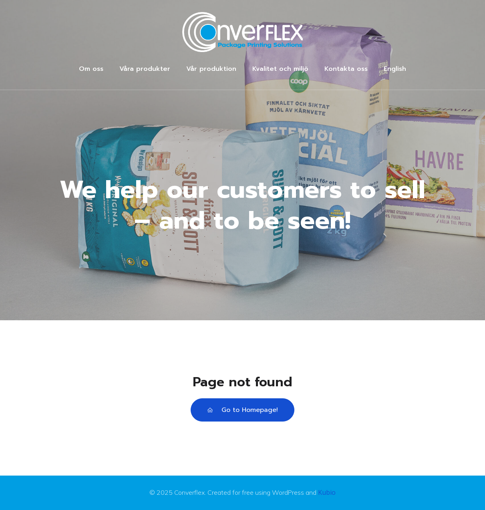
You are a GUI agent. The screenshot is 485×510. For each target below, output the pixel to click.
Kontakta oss (346, 69)
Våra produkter (144, 69)
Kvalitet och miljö (280, 69)
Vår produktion (211, 69)
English (395, 69)
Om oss (91, 69)
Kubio (327, 492)
